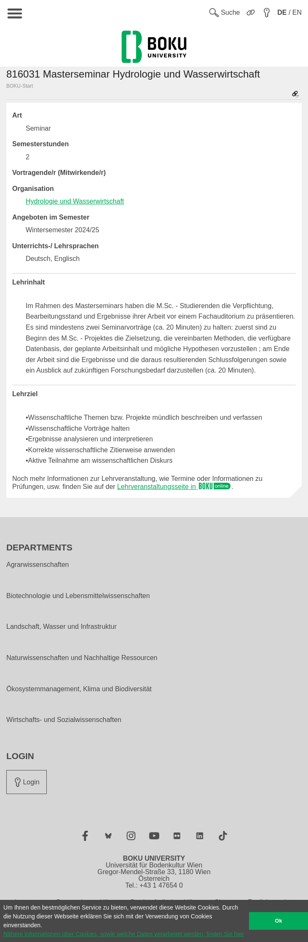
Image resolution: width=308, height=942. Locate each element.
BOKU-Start (19, 86)
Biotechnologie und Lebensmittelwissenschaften (78, 596)
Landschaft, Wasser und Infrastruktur (61, 626)
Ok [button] (278, 921)
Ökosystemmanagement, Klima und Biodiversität (79, 689)
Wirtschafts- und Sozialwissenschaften (63, 720)
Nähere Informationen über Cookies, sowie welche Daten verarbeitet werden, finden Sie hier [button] (123, 934)
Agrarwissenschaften (37, 564)
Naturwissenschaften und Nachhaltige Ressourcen (81, 658)
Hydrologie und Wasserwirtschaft (75, 201)
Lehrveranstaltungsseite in (174, 486)
